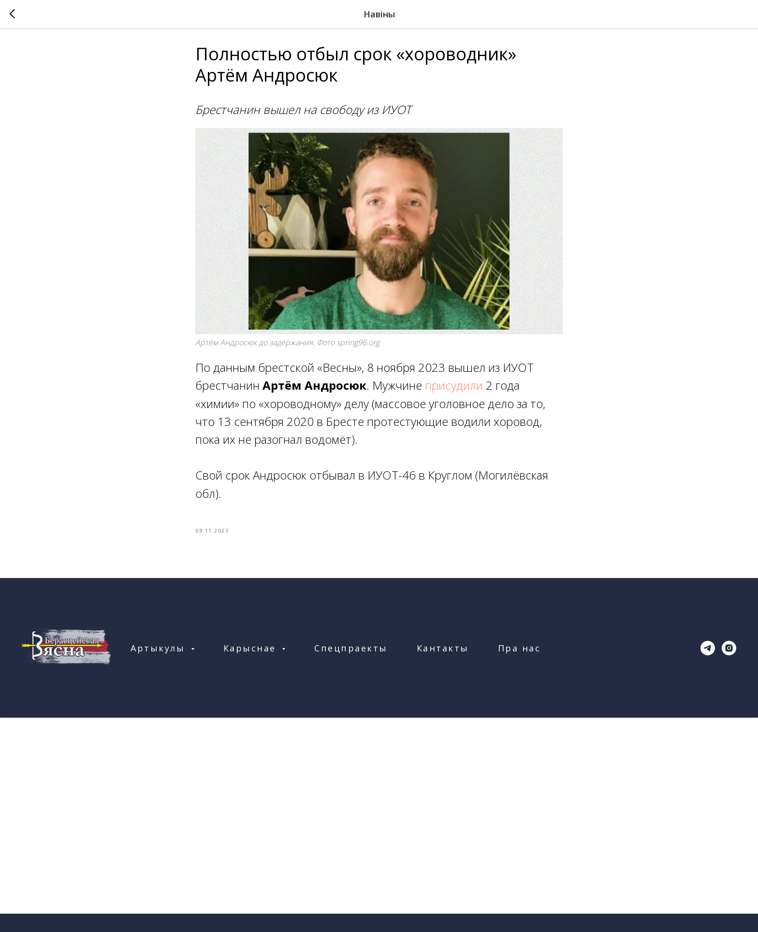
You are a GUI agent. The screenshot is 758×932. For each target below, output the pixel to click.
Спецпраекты (351, 652)
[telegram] (707, 652)
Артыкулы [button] (160, 652)
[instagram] (729, 652)
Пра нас (519, 652)
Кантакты (443, 652)
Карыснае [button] (251, 652)
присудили (454, 387)
